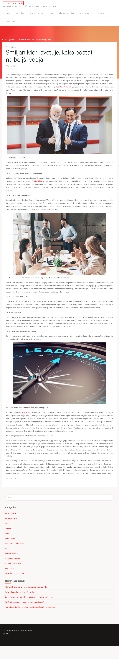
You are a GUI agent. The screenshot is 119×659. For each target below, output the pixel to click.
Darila (7, 535)
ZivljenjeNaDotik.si (21, 3)
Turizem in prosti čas (13, 575)
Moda (7, 545)
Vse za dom (10, 580)
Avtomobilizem (11, 530)
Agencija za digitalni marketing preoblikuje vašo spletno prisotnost (30, 619)
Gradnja (8, 540)
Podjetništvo (11, 39)
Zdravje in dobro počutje (14, 585)
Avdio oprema (10, 525)
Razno (7, 560)
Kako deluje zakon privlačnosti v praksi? (20, 604)
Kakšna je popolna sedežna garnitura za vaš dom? (24, 614)
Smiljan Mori (37, 183)
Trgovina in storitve (12, 570)
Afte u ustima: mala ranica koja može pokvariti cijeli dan (26, 599)
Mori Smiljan (79, 88)
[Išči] (15, 21)
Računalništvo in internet (14, 555)
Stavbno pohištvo (12, 565)
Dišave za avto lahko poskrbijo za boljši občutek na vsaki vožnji (29, 609)
